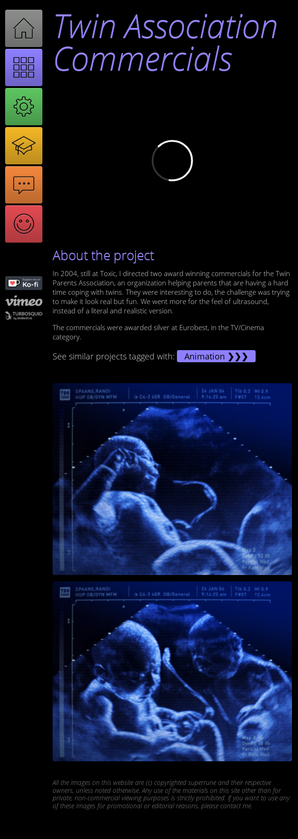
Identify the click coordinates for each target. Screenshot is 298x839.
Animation (204, 356)
